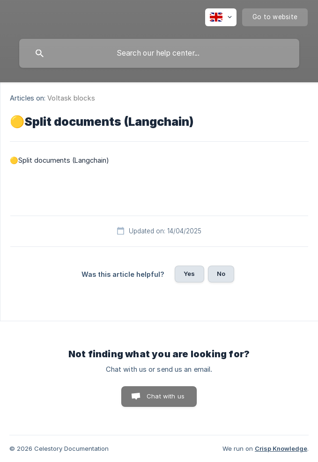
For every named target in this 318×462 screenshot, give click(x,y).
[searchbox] (159, 53)
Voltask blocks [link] (71, 98)
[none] (221, 17)
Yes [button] (189, 273)
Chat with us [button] (166, 396)
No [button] (221, 273)
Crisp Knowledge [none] (281, 448)
